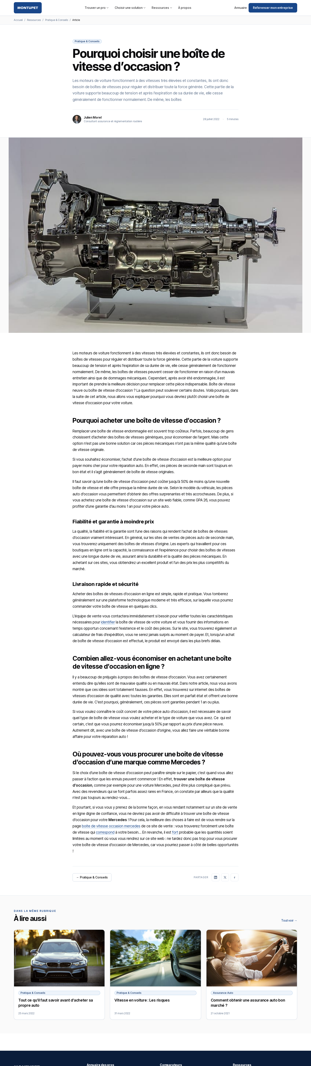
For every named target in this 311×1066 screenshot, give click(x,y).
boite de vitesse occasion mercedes (111, 826)
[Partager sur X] (225, 877)
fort (175, 832)
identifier (108, 622)
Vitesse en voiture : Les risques (142, 1000)
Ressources (162, 7)
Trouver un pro (97, 7)
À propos (184, 7)
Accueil (18, 20)
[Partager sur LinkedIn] (215, 877)
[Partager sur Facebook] (234, 877)
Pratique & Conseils (56, 20)
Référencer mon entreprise (273, 7)
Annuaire (240, 7)
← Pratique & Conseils (92, 877)
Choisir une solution (130, 7)
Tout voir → (289, 920)
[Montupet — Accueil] (28, 7)
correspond (105, 832)
